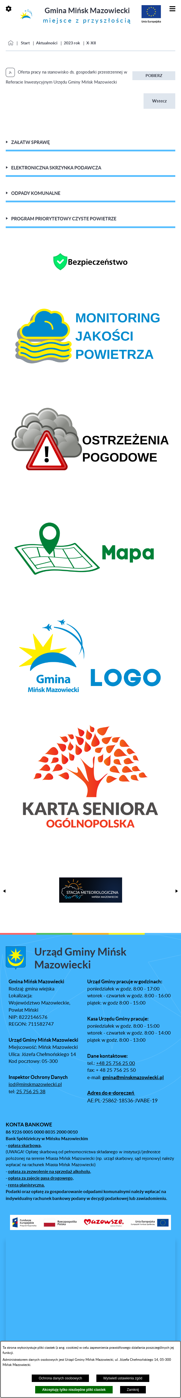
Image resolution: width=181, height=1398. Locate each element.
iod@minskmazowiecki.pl (35, 1084)
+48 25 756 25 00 (115, 1063)
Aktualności (46, 43)
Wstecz (159, 100)
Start (25, 43)
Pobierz (154, 75)
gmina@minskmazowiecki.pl (133, 1077)
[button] (4, 891)
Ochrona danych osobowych (60, 1378)
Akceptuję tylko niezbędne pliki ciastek (74, 1390)
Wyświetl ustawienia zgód (122, 1378)
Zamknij (133, 1390)
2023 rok (72, 43)
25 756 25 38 (30, 1091)
